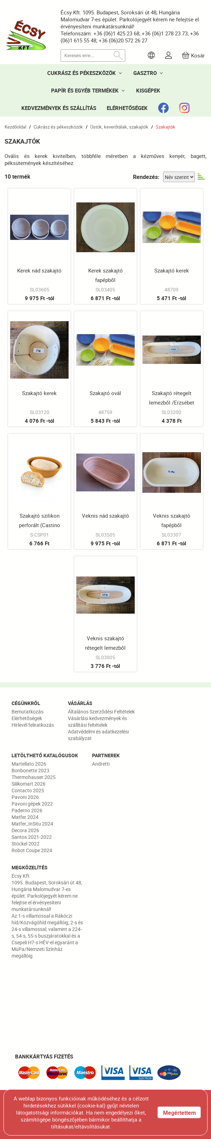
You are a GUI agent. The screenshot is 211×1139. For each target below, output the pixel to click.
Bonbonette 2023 (30, 770)
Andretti (101, 763)
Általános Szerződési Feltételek (101, 711)
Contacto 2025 (28, 790)
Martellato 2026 (29, 763)
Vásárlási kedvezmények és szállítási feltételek (97, 721)
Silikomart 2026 (28, 783)
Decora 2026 (25, 830)
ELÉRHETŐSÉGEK (127, 107)
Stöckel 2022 (26, 843)
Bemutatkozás (27, 711)
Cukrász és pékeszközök (58, 127)
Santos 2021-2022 (32, 837)
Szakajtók (165, 127)
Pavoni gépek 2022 (32, 803)
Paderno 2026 (27, 810)
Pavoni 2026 (25, 797)
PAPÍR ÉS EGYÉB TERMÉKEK (85, 90)
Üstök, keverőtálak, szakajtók (119, 127)
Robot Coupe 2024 (32, 850)
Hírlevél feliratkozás (33, 725)
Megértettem (179, 1113)
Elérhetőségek (27, 718)
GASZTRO (145, 72)
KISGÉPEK (148, 90)
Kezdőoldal (15, 127)
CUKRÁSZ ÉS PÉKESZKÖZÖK (81, 72)
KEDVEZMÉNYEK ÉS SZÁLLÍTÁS (58, 107)
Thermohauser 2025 (34, 777)
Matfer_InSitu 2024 (32, 823)
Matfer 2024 (25, 817)
